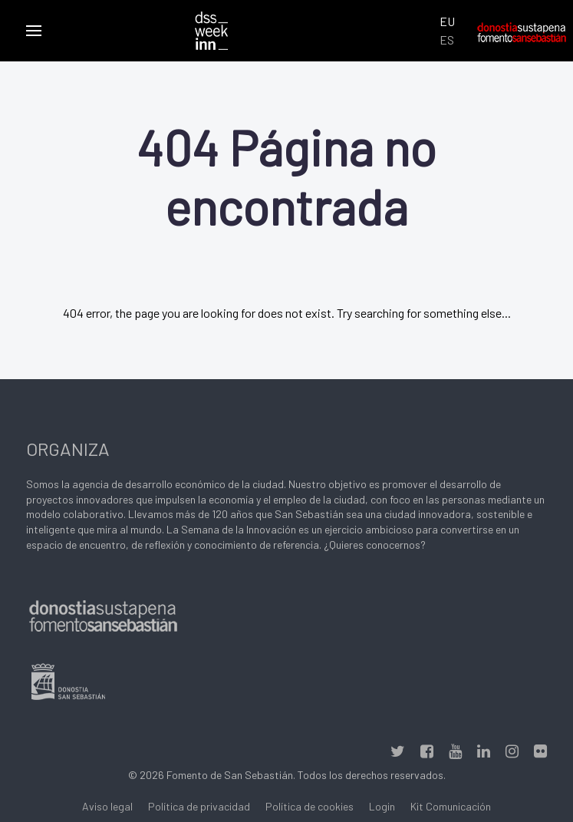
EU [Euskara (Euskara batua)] (447, 21)
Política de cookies (309, 806)
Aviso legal (107, 806)
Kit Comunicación (450, 806)
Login (382, 806)
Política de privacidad (199, 806)
